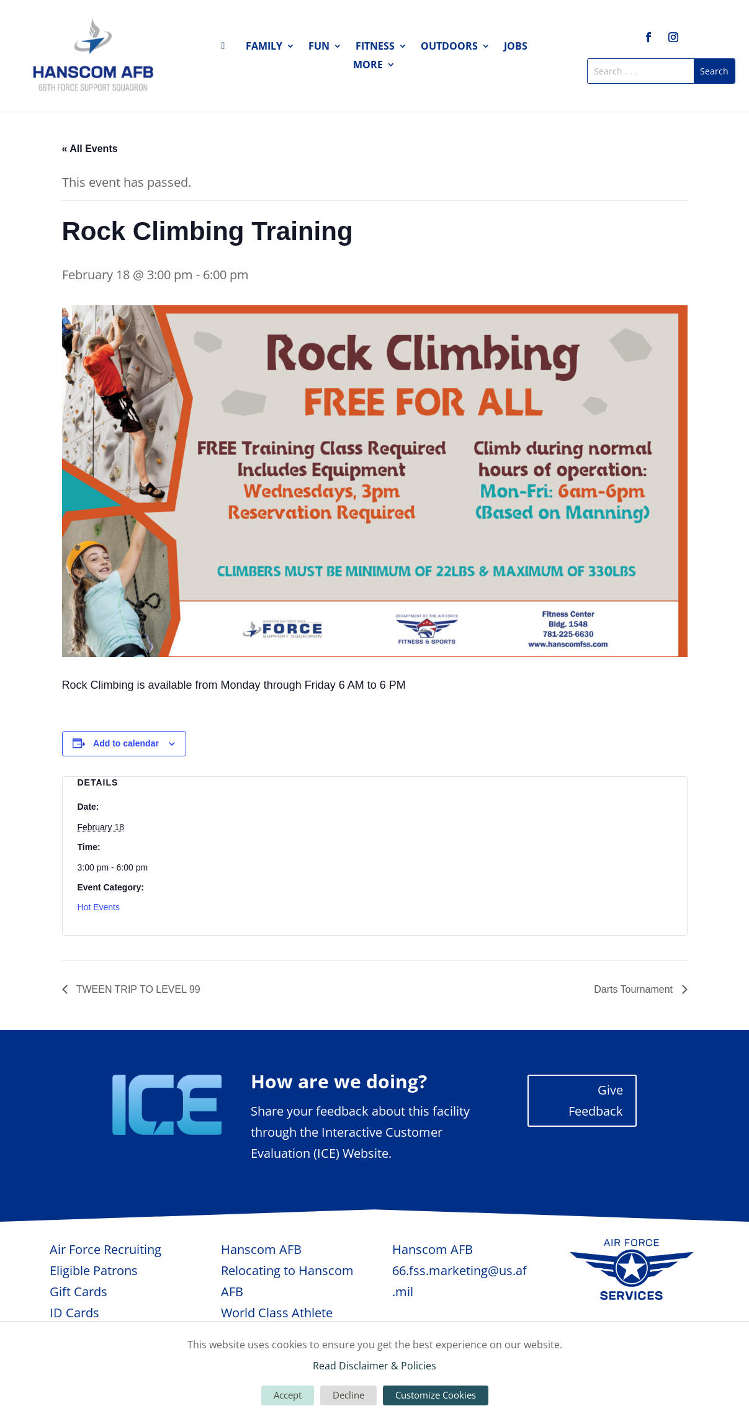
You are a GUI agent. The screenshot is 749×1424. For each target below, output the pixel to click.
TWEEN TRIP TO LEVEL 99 (137, 989)
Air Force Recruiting (105, 1249)
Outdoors (449, 47)
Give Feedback (595, 1100)
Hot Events (99, 907)
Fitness (375, 47)
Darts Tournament (634, 989)
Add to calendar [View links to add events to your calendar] (126, 743)
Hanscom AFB (261, 1249)
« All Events (90, 148)
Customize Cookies (435, 1395)
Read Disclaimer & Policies (374, 1366)
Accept (288, 1395)
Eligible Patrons (94, 1270)
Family (264, 47)
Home (226, 48)
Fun (319, 47)
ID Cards (74, 1312)
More (368, 65)
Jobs (515, 47)
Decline (348, 1395)
